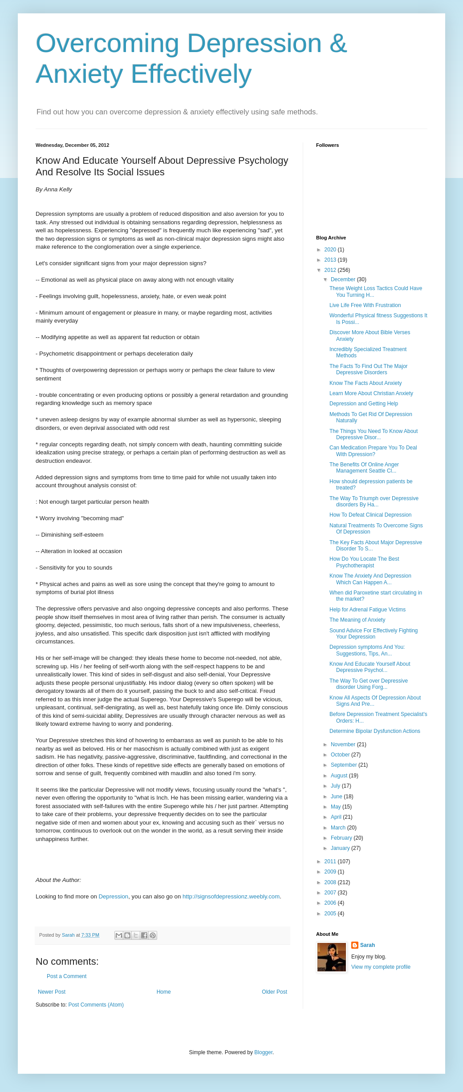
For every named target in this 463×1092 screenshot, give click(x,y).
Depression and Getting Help (363, 403)
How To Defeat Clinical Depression (370, 515)
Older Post (274, 992)
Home (164, 992)
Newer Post (51, 992)
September (344, 765)
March (339, 828)
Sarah (367, 945)
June (337, 796)
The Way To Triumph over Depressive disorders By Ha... (373, 501)
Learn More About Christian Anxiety (371, 393)
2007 (331, 893)
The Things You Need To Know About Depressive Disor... (373, 434)
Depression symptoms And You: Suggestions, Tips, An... (367, 650)
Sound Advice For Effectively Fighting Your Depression (373, 633)
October (341, 755)
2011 (331, 861)
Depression (114, 896)
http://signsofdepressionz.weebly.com (231, 896)
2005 (331, 913)
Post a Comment (66, 976)
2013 (331, 260)
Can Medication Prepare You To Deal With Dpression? (373, 451)
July (336, 786)
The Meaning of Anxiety (357, 620)
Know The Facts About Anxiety (365, 383)
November (344, 744)
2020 (331, 250)
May (336, 807)
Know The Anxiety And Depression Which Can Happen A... (370, 579)
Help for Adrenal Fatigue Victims (367, 610)
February (342, 838)
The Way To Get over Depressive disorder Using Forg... (368, 684)
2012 (331, 270)
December (344, 279)
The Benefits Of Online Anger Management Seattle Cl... (364, 467)
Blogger (263, 1052)
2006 (331, 903)
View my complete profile (380, 967)
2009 (331, 872)
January (341, 848)
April (337, 817)
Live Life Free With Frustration (365, 305)
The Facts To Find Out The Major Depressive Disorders (368, 369)
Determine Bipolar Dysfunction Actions (374, 731)
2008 (331, 882)
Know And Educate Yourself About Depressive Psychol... (369, 667)
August (340, 775)
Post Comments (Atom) (96, 1005)
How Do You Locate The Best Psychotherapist (364, 562)
